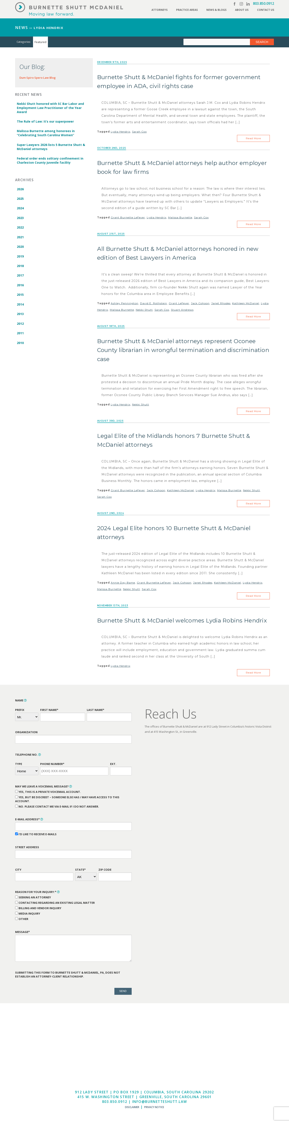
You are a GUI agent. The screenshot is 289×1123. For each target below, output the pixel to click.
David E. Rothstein (153, 304)
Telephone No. (28, 756)
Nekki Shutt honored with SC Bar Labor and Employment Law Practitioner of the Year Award (50, 108)
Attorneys (159, 10)
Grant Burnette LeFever (128, 217)
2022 (20, 228)
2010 (20, 345)
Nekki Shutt (144, 310)
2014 (20, 306)
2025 (20, 199)
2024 (20, 209)
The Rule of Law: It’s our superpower (45, 122)
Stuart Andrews (182, 310)
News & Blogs (216, 10)
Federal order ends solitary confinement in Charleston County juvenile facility (50, 161)
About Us (241, 10)
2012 (20, 326)
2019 (20, 258)
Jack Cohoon (200, 304)
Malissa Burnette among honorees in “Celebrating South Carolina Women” (46, 133)
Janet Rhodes (221, 304)
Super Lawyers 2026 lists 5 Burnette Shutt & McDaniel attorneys (51, 147)
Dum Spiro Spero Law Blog (37, 78)
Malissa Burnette (180, 217)
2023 (20, 219)
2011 (20, 335)
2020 (20, 248)
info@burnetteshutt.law (159, 1103)
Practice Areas (187, 10)
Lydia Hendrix (120, 131)
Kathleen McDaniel (245, 304)
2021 (20, 238)
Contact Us (265, 10)
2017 (20, 277)
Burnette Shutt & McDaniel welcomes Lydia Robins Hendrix (182, 622)
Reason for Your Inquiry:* (37, 894)
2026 (20, 189)
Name (21, 702)
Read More (253, 138)
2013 (20, 316)
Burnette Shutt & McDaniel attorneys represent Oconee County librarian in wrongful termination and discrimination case (183, 351)
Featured (40, 42)
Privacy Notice (154, 1109)
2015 (20, 296)
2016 (20, 287)
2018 (20, 267)
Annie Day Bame (123, 584)
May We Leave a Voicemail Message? (43, 788)
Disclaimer (132, 1109)
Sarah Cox (139, 131)
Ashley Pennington (124, 304)
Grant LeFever (179, 304)
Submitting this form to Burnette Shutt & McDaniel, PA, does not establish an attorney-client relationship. (67, 976)
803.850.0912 (263, 3)
